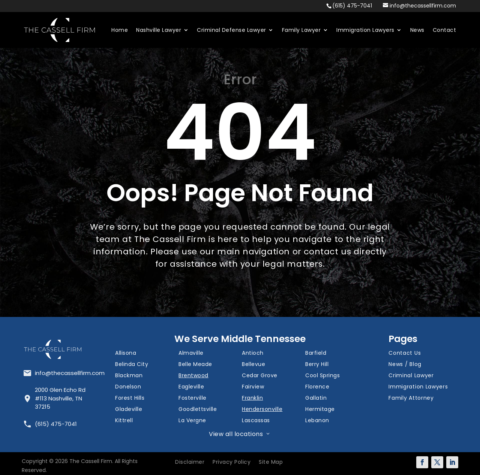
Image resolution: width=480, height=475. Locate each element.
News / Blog (405, 364)
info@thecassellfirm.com (70, 373)
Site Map (271, 462)
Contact (444, 30)
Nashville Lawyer (158, 30)
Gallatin (316, 398)
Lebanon (317, 421)
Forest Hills (129, 398)
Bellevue (253, 364)
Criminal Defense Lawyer (231, 30)
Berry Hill (316, 364)
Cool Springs (322, 376)
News (417, 30)
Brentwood (193, 376)
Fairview (253, 387)
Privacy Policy (231, 462)
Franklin (252, 398)
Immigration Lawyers (365, 30)
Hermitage (320, 409)
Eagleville (191, 387)
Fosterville (192, 398)
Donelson (128, 387)
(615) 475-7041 (352, 5)
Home (119, 30)
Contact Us (404, 353)
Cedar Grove (260, 376)
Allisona (125, 353)
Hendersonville (262, 409)
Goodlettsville (197, 409)
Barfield (315, 353)
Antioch (253, 353)
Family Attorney (411, 398)
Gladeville (128, 409)
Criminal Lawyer (411, 376)
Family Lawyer (301, 30)
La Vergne (192, 421)
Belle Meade (195, 364)
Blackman (128, 376)
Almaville (191, 353)
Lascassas (256, 421)
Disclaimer (189, 462)
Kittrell (124, 421)
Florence (317, 387)
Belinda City (131, 364)
